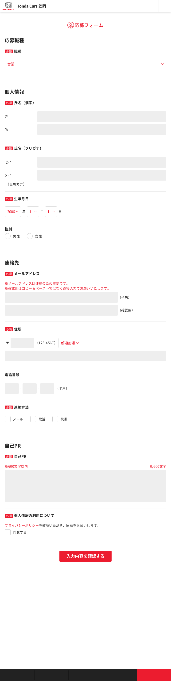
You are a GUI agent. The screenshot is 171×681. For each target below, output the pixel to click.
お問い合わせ (154, 675)
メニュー (165, 6)
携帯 (64, 419)
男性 (16, 236)
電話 (42, 419)
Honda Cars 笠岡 (31, 6)
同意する (20, 532)
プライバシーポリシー (22, 525)
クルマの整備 (85, 675)
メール (18, 419)
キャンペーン (120, 675)
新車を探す (51, 675)
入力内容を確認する (85, 556)
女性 (38, 236)
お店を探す (17, 675)
